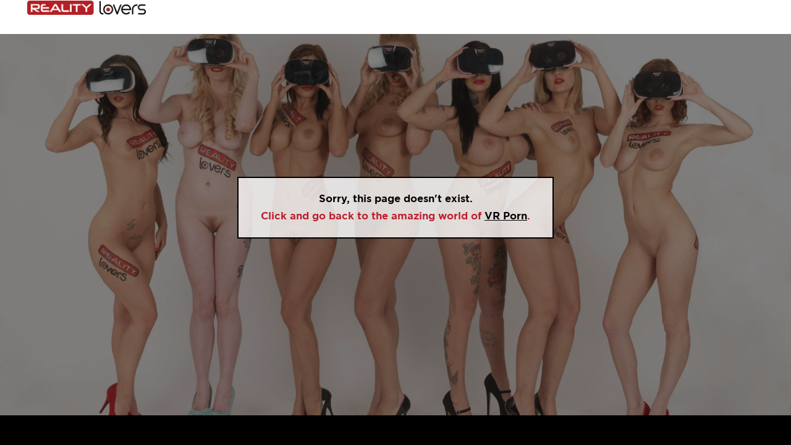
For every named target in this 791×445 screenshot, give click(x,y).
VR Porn (505, 216)
